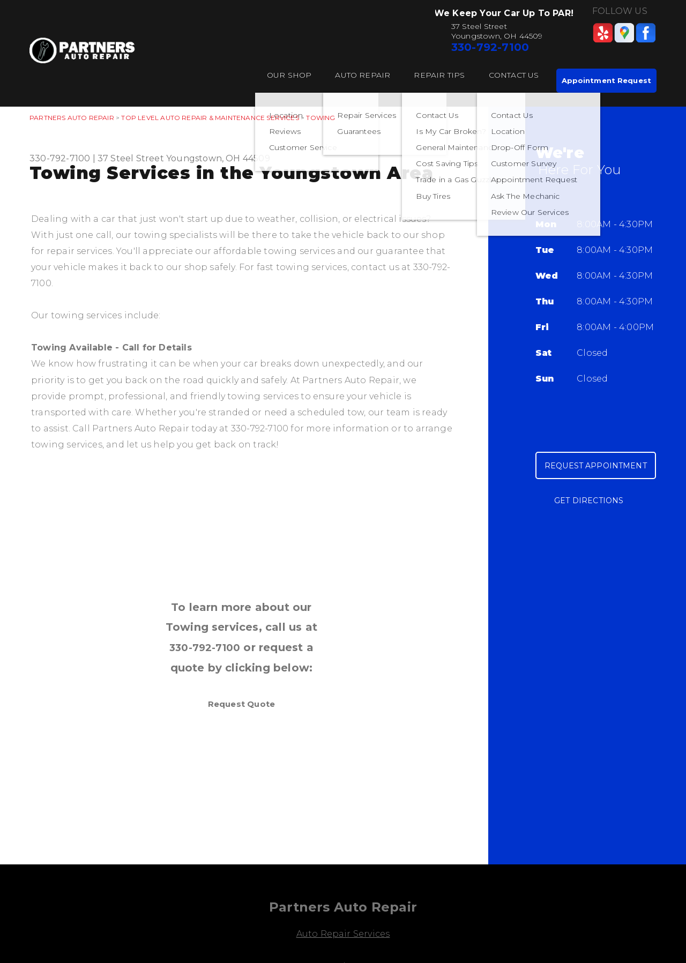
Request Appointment (596, 466)
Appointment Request (606, 80)
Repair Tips (439, 75)
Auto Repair (362, 75)
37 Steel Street (131, 158)
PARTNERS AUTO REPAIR (71, 118)
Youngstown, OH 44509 (218, 158)
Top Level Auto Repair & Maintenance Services (210, 118)
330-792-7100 (490, 47)
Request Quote (241, 704)
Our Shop (289, 75)
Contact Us (514, 75)
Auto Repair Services (343, 934)
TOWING (320, 118)
